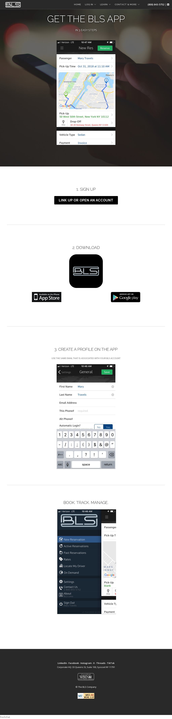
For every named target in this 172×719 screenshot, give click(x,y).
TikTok (110, 663)
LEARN (104, 4)
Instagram (86, 663)
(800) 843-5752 (156, 4)
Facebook (74, 663)
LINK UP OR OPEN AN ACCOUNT (86, 200)
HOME (77, 4)
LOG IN (89, 4)
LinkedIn (62, 663)
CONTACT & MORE (126, 4)
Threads (100, 663)
